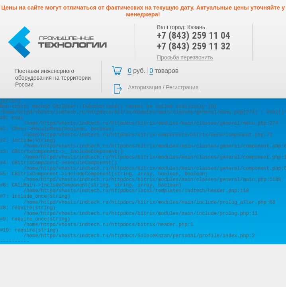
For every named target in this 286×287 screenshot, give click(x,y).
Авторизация (144, 87)
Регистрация (182, 87)
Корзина (155, 71)
